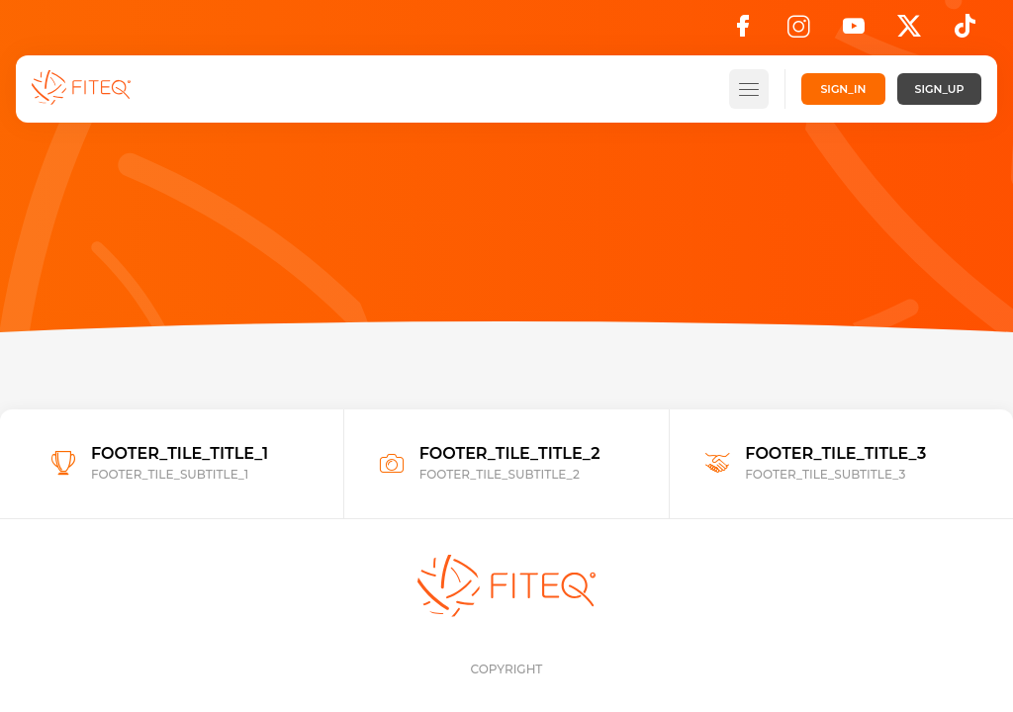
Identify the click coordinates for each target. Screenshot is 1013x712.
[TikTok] (965, 32)
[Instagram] (798, 32)
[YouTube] (854, 32)
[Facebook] (743, 32)
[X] (909, 32)
